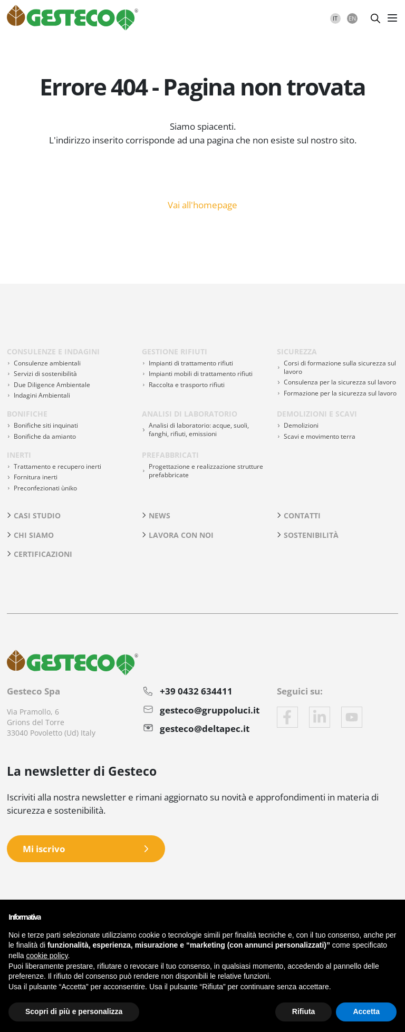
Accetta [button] (366, 1011)
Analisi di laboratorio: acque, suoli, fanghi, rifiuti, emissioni (199, 429)
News (159, 515)
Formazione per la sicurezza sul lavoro (340, 393)
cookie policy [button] (47, 955)
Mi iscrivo (44, 849)
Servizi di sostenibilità (45, 374)
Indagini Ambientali (42, 395)
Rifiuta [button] (303, 1011)
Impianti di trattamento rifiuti (191, 363)
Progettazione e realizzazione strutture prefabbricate (206, 470)
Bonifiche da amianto (45, 436)
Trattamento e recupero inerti (57, 466)
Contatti (302, 515)
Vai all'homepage (202, 204)
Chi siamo (34, 535)
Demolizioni (301, 425)
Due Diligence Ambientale (52, 385)
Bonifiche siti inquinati (46, 425)
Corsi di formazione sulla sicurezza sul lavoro (340, 367)
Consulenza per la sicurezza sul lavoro (340, 382)
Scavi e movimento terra (319, 436)
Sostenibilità (311, 535)
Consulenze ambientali (47, 363)
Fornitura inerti (35, 477)
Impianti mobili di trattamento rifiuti (201, 374)
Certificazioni (43, 554)
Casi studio (37, 515)
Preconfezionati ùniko (45, 488)
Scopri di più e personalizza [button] (73, 1011)
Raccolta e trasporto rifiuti (187, 385)
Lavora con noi (181, 535)
